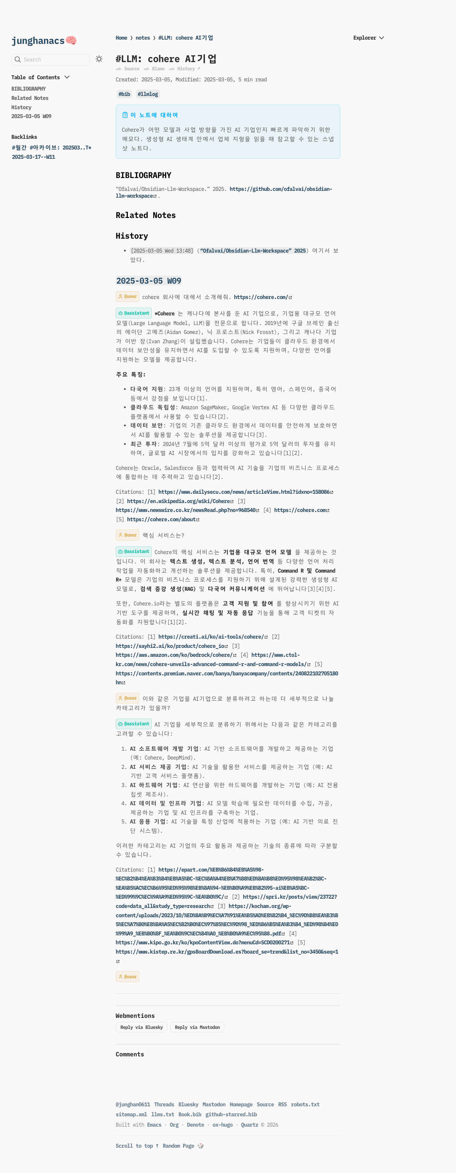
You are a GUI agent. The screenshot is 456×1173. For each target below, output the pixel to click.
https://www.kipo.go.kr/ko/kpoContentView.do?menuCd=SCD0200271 (204, 942)
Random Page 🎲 (183, 1145)
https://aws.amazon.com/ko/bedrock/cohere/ (176, 654)
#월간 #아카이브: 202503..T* (51, 147)
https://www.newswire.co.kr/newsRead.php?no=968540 (187, 510)
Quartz (249, 1124)
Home (121, 37)
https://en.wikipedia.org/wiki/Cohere (180, 501)
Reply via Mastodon (197, 1027)
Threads (164, 1104)
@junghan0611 (133, 1104)
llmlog (149, 94)
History (21, 107)
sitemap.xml (131, 1114)
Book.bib (189, 1114)
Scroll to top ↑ (137, 1145)
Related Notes (29, 98)
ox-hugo (223, 1124)
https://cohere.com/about (163, 519)
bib (125, 94)
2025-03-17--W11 (33, 156)
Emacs (154, 1124)
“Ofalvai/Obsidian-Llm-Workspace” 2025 (253, 250)
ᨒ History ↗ (184, 68)
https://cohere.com (301, 510)
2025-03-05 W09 (31, 116)
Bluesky (188, 1104)
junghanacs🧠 (44, 40)
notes (143, 37)
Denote (195, 1124)
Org (174, 1124)
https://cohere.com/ (263, 297)
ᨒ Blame (154, 68)
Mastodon (214, 1104)
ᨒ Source (127, 68)
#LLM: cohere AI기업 (186, 37)
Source (265, 1104)
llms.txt (162, 1114)
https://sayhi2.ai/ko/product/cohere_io (172, 646)
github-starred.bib (231, 1114)
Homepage (241, 1104)
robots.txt (305, 1104)
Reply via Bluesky (141, 1027)
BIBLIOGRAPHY (28, 88)
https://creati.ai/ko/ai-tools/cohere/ (213, 636)
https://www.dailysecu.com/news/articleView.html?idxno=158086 (246, 491)
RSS (282, 1104)
